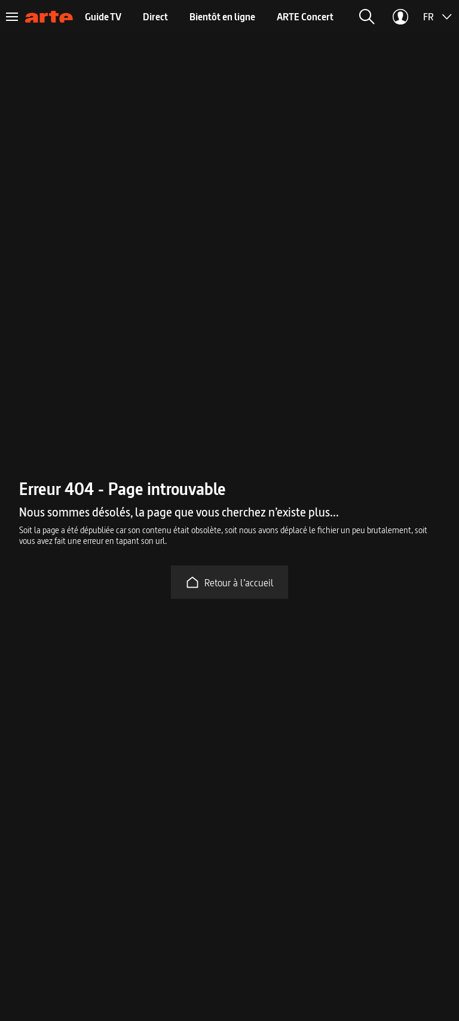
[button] (367, 16)
